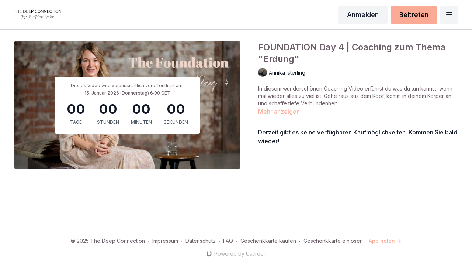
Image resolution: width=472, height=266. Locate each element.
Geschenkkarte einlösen (333, 241)
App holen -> (385, 241)
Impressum (165, 241)
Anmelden (363, 14)
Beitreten (413, 14)
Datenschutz (200, 241)
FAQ (228, 241)
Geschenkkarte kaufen (268, 241)
